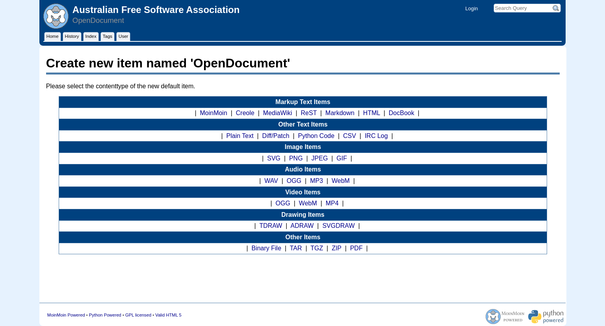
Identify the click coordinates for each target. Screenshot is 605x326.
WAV (271, 180)
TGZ (316, 248)
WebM (341, 180)
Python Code (316, 135)
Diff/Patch (276, 135)
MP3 (316, 180)
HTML (371, 113)
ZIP (336, 248)
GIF (341, 158)
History (72, 36)
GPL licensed (138, 315)
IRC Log (376, 135)
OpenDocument (98, 20)
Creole (245, 113)
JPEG (320, 158)
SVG (273, 158)
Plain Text (240, 135)
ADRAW (302, 225)
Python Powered (105, 315)
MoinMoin (213, 113)
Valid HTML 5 (168, 315)
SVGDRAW (338, 225)
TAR (296, 248)
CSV (349, 135)
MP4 (332, 203)
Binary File (266, 248)
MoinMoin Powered (66, 315)
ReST (309, 113)
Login (471, 8)
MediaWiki (277, 113)
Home (52, 36)
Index (91, 36)
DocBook (401, 113)
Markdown (339, 113)
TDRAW (270, 225)
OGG (294, 180)
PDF (356, 248)
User (123, 36)
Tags (107, 36)
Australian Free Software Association (156, 9)
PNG (296, 158)
